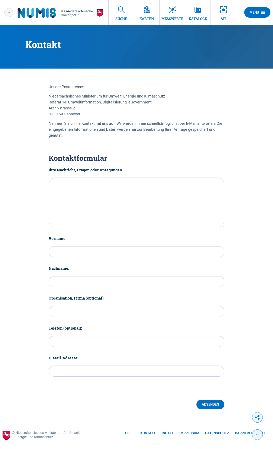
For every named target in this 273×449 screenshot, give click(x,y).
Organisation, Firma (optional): (76, 298)
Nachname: (59, 268)
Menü (257, 12)
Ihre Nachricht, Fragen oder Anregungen (85, 169)
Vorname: (57, 238)
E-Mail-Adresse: (63, 357)
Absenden (210, 404)
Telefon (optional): (65, 328)
